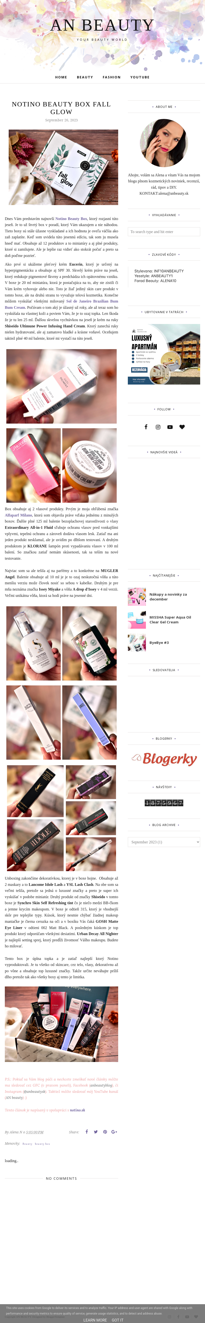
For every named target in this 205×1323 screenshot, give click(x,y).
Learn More (95, 1320)
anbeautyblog (101, 1085)
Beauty (27, 1143)
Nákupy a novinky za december (168, 596)
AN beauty (14, 1097)
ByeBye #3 (159, 642)
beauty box (42, 1143)
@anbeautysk (34, 1091)
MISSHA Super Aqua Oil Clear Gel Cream (170, 619)
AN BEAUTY (102, 24)
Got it (117, 1320)
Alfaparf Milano (18, 515)
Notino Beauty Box (71, 219)
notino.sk (77, 1110)
